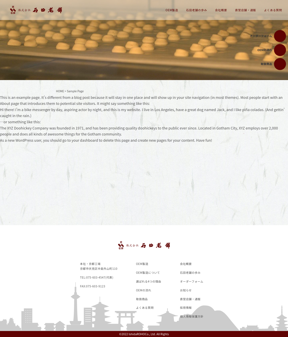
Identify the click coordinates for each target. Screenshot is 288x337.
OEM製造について (148, 273)
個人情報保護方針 (192, 316)
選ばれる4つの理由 (148, 281)
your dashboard (85, 140)
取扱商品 (142, 299)
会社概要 (221, 10)
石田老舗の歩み (196, 10)
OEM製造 (172, 10)
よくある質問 (273, 10)
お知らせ (186, 290)
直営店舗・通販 (245, 10)
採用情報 (186, 308)
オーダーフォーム (191, 281)
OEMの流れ (143, 290)
